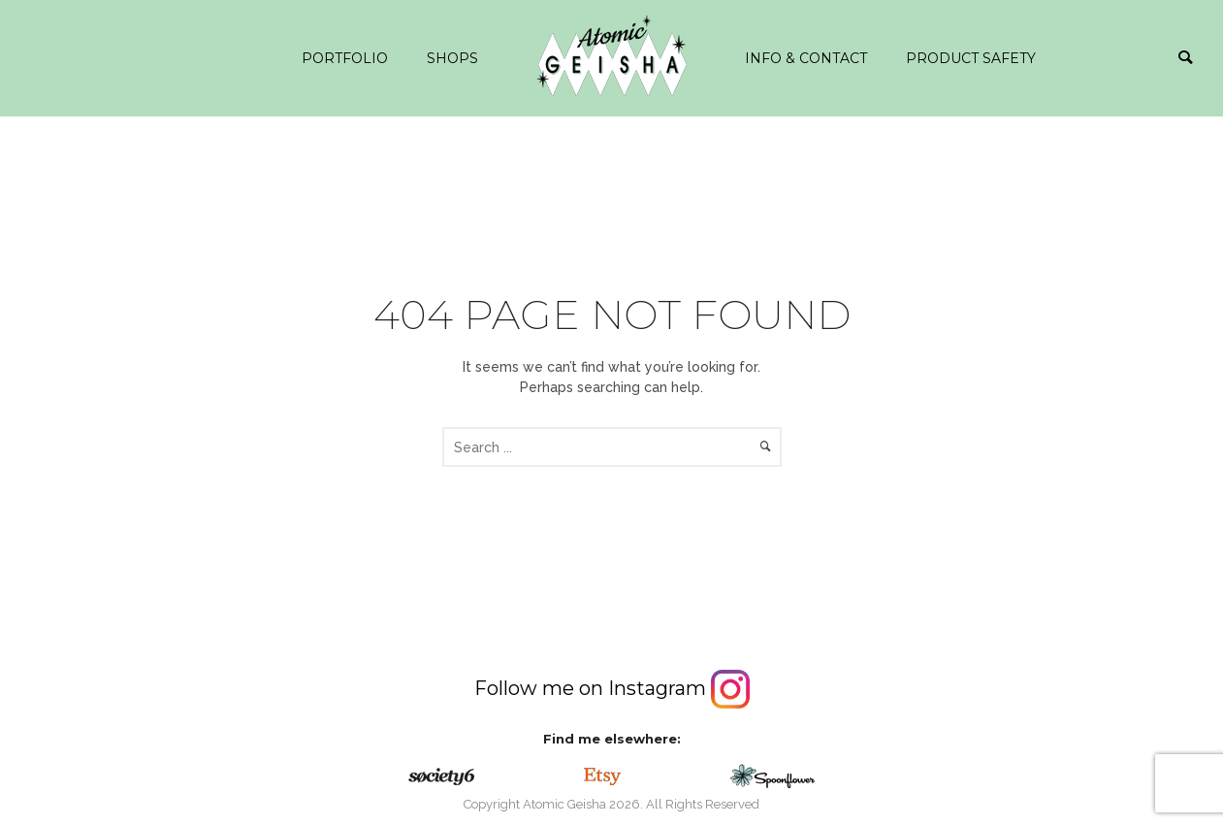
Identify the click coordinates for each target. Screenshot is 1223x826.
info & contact (806, 58)
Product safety (971, 58)
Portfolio (345, 58)
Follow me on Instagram (612, 688)
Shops (452, 58)
